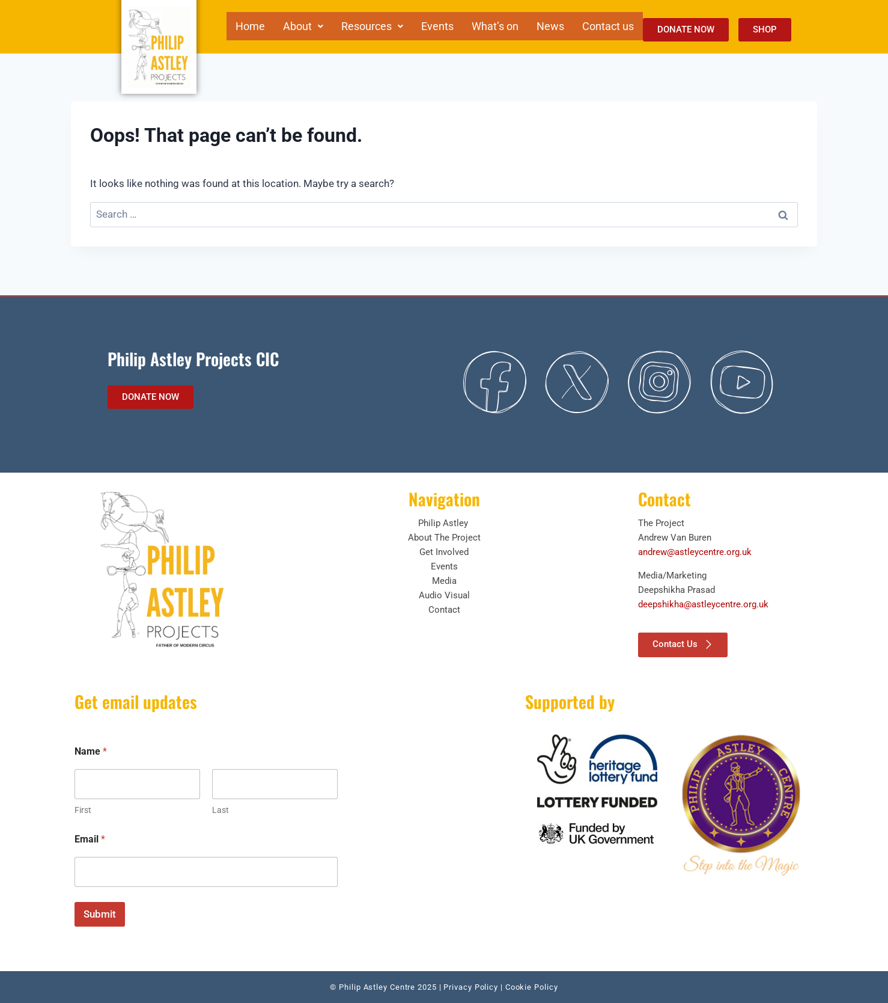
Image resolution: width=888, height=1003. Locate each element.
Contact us (608, 25)
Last (220, 810)
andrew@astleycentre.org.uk (695, 552)
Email (90, 839)
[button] (303, 26)
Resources (372, 25)
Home (250, 25)
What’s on (495, 25)
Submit (100, 914)
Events (437, 25)
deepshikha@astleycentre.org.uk (703, 604)
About (303, 25)
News (550, 25)
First (83, 810)
